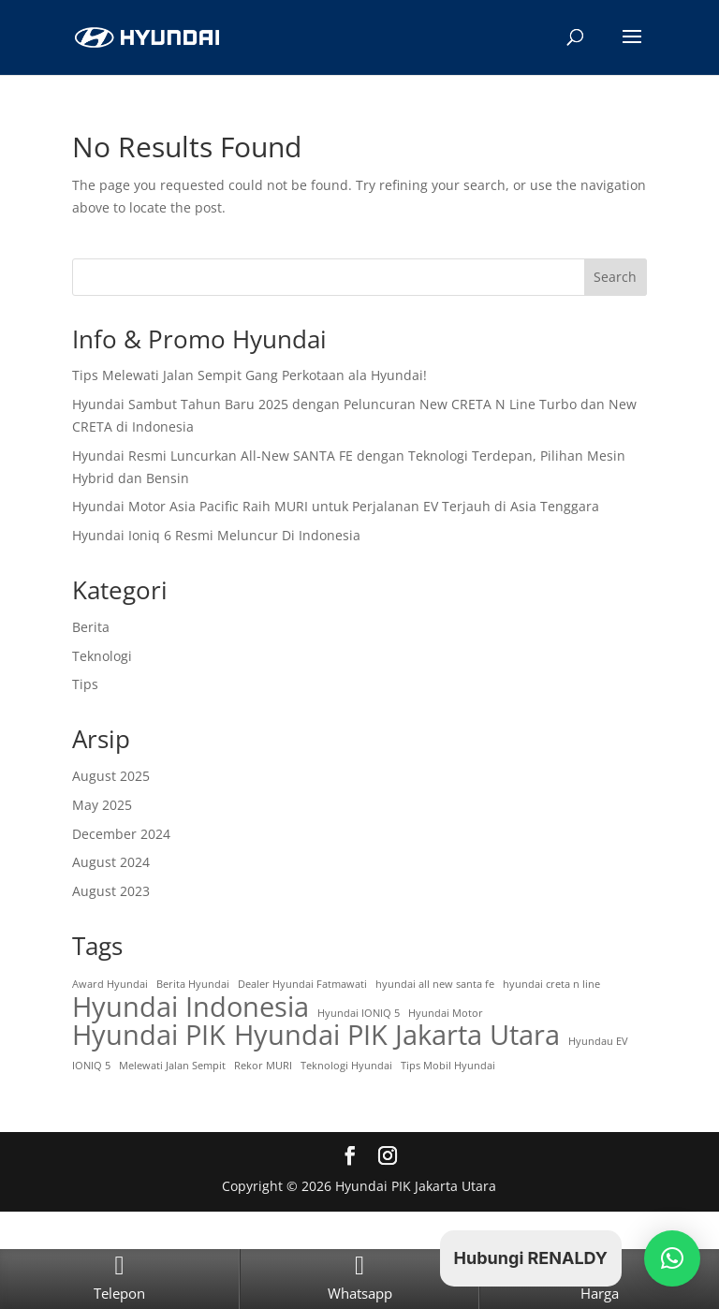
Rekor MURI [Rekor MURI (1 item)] (263, 1065)
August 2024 (111, 862)
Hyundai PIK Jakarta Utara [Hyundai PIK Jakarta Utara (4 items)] (397, 1035)
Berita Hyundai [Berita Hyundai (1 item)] (192, 984)
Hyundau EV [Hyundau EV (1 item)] (598, 1041)
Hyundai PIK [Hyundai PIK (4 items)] (149, 1035)
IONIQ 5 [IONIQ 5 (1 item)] (91, 1065)
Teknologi (102, 656)
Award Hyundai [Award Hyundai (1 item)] (110, 984)
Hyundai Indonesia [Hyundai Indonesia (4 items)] (190, 1007)
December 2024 (121, 834)
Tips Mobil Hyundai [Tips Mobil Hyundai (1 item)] (448, 1065)
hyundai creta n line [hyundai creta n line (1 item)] (551, 984)
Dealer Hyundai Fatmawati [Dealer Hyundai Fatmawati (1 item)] (302, 984)
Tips (85, 684)
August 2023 (111, 891)
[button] (672, 1258)
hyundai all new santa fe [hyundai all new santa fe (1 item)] (434, 984)
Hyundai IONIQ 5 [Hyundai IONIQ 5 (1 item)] (358, 1013)
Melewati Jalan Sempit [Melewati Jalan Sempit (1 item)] (172, 1065)
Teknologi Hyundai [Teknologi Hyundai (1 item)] (346, 1065)
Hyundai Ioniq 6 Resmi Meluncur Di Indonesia (216, 535)
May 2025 (102, 805)
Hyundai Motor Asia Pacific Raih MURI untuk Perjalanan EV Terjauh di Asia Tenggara (335, 506)
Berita (91, 627)
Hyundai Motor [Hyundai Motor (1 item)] (445, 1013)
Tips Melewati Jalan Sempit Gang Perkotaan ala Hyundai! (249, 375)
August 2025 (111, 776)
